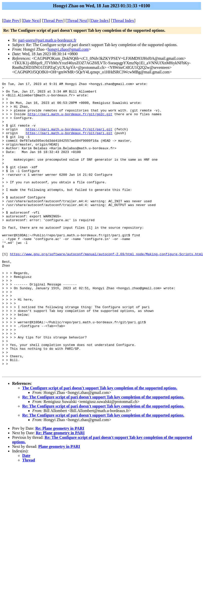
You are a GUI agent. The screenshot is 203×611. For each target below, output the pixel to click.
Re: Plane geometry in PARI (59, 486)
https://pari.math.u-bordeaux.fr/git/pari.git (69, 139)
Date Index (100, 20)
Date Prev (11, 20)
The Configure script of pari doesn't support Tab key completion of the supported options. (99, 446)
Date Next (31, 20)
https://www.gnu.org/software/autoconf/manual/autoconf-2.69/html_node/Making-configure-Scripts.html (106, 288)
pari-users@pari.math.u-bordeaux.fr (47, 40)
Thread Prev (53, 20)
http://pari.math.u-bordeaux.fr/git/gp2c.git (70, 121)
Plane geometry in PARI (59, 505)
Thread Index (123, 20)
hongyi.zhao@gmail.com (68, 49)
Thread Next (77, 20)
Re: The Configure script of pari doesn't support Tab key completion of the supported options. (103, 455)
